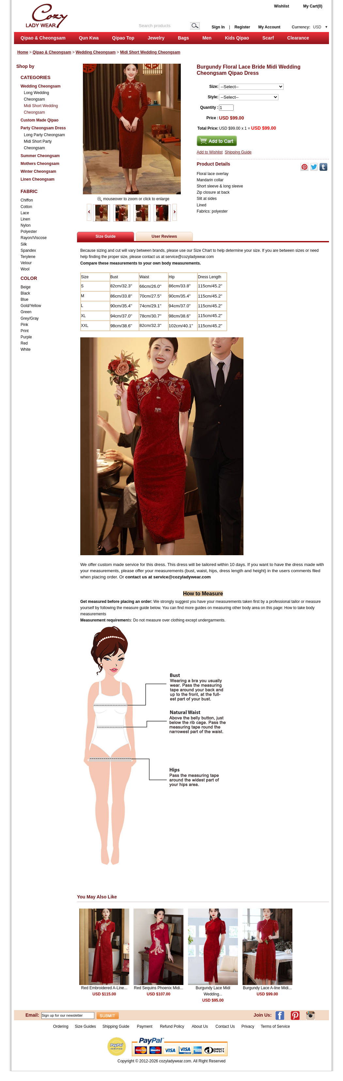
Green (26, 312)
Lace (25, 213)
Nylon (26, 225)
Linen (25, 219)
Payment (144, 1026)
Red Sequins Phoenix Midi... (158, 988)
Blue (24, 299)
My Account (269, 27)
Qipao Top (123, 37)
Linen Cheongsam (38, 179)
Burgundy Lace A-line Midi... (267, 988)
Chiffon (27, 200)
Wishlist (281, 6)
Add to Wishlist (210, 152)
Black (25, 293)
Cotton (26, 206)
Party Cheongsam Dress (43, 128)
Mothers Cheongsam (40, 163)
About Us (200, 1026)
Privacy (248, 1026)
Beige (26, 287)
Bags (183, 37)
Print (25, 331)
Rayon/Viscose (34, 237)
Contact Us (225, 1026)
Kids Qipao (237, 37)
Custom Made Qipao (39, 120)
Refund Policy (172, 1026)
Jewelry (156, 37)
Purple (26, 337)
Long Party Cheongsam (44, 135)
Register (242, 27)
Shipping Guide (238, 152)
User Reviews (164, 236)
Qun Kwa (89, 37)
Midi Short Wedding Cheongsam (150, 52)
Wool (25, 269)
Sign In (218, 27)
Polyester (29, 231)
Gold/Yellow (31, 305)
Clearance (298, 37)
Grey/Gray (30, 318)
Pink (24, 324)
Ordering (61, 1026)
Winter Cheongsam (38, 171)
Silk (24, 244)
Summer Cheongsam (40, 155)
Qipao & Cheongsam (43, 37)
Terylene (28, 256)
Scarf (268, 37)
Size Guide (106, 236)
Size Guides (85, 1026)
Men (206, 37)
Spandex (28, 250)
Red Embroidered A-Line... (104, 988)
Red (24, 343)
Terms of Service (275, 1026)
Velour (26, 263)
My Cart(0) (312, 6)
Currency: (306, 27)
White (26, 349)
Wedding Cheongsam (96, 52)
